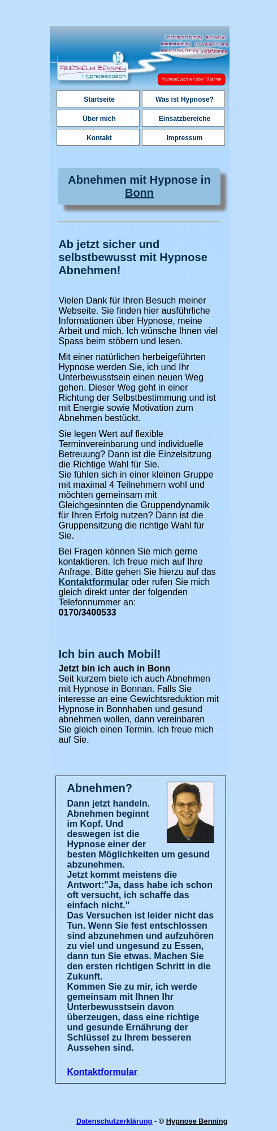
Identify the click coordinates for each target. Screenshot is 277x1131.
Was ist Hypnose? (184, 99)
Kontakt (99, 138)
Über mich (99, 119)
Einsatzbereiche (184, 119)
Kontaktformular (93, 582)
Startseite (99, 99)
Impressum (184, 138)
